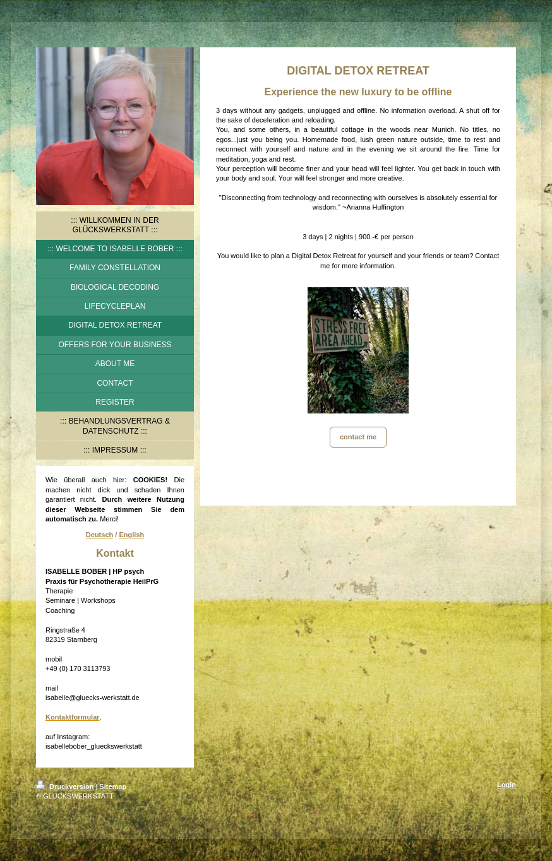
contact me (358, 437)
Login (506, 784)
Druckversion (65, 786)
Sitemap (112, 786)
